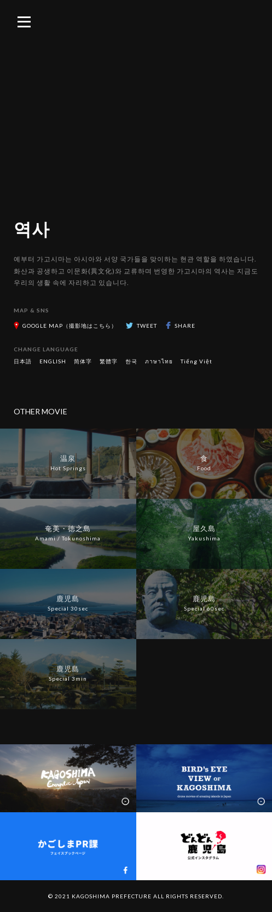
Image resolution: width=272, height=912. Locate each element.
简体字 (83, 361)
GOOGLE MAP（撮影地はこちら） (69, 325)
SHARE (185, 325)
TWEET (147, 325)
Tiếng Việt (196, 361)
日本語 (23, 361)
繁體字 (109, 361)
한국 (131, 361)
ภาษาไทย (159, 361)
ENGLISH (52, 361)
